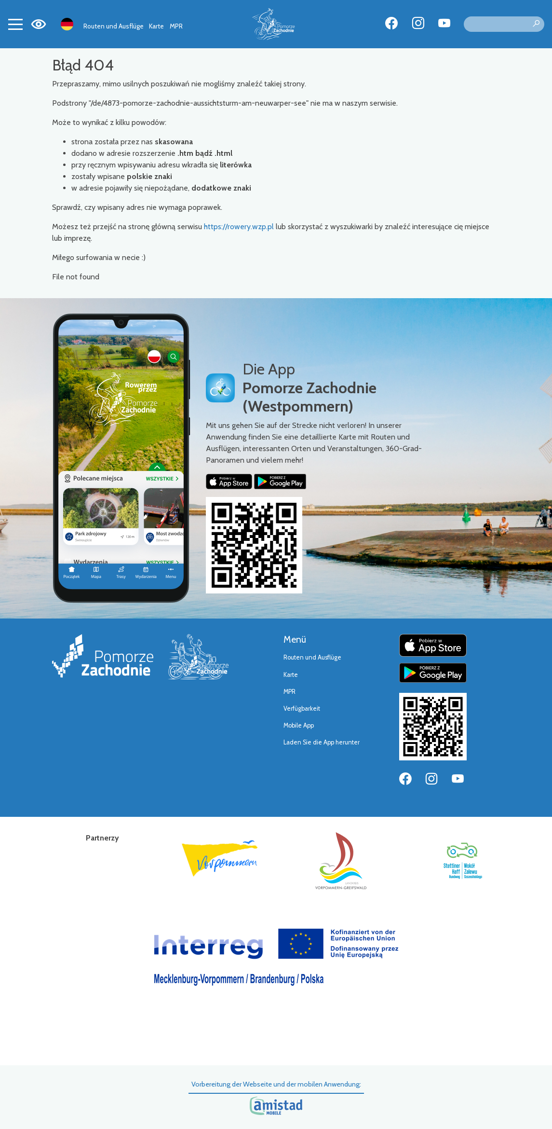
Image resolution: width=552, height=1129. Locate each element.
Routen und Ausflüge (113, 26)
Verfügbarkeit (301, 708)
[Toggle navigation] (15, 24)
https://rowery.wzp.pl (239, 226)
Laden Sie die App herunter (321, 742)
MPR (176, 26)
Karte (156, 26)
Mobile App (298, 725)
